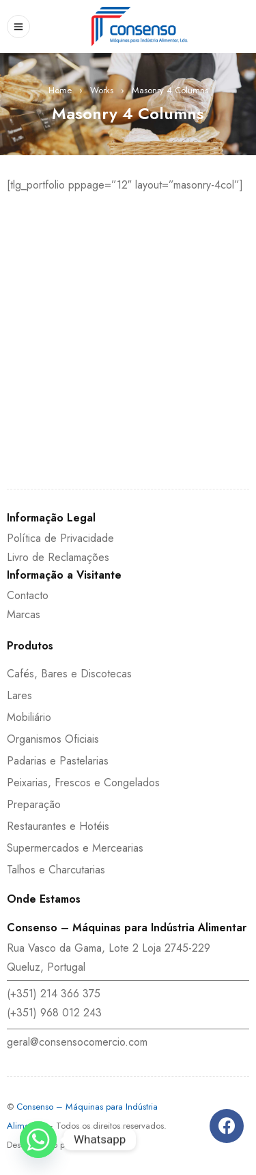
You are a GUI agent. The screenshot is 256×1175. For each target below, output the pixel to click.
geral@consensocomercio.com (77, 1042)
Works (101, 90)
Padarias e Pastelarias (58, 761)
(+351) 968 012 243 (54, 1012)
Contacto (27, 595)
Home (60, 90)
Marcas (23, 614)
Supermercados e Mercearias (75, 848)
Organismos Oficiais (53, 739)
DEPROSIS (94, 1144)
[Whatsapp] (38, 1139)
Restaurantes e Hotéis (58, 826)
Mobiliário (29, 717)
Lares (19, 695)
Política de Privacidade (60, 538)
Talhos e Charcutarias (56, 870)
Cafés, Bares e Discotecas (69, 673)
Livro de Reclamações (58, 557)
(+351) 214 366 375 (53, 993)
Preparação (34, 804)
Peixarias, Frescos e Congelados (83, 782)
